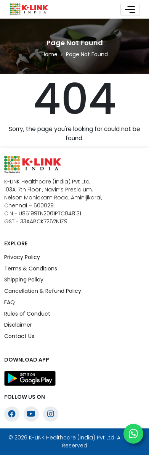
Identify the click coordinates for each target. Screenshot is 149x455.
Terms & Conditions (30, 268)
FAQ (9, 302)
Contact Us (19, 336)
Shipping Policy (23, 279)
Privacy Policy (22, 257)
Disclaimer (18, 325)
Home (50, 54)
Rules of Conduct (27, 314)
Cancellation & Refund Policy (42, 291)
